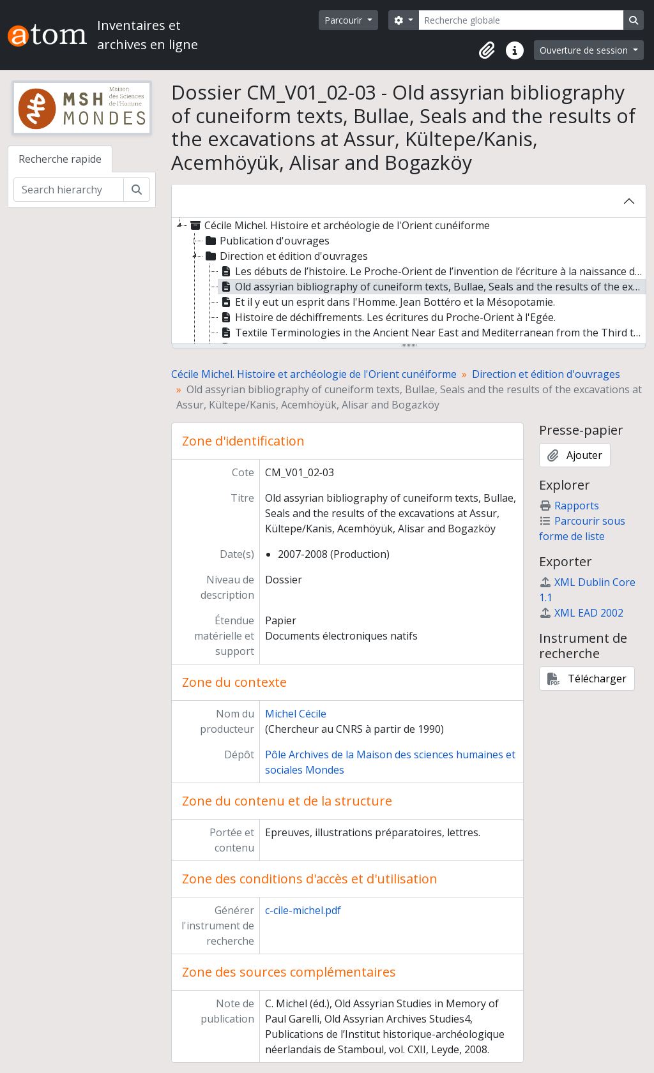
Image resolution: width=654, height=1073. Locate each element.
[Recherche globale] (521, 20)
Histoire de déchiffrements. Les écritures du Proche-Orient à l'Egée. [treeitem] (387, 317)
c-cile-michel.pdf (303, 910)
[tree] (409, 281)
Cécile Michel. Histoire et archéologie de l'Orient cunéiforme (314, 374)
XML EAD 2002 (581, 613)
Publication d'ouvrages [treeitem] (266, 240)
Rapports (569, 506)
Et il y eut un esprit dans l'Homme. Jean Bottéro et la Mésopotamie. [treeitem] (386, 302)
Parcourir (344, 20)
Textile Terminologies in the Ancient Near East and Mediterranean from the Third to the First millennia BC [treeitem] (432, 332)
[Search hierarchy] (68, 189)
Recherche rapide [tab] (60, 159)
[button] (487, 50)
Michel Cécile (295, 714)
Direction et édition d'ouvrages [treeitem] (285, 256)
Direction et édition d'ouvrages (546, 374)
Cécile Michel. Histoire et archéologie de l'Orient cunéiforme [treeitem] (339, 225)
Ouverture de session (585, 50)
